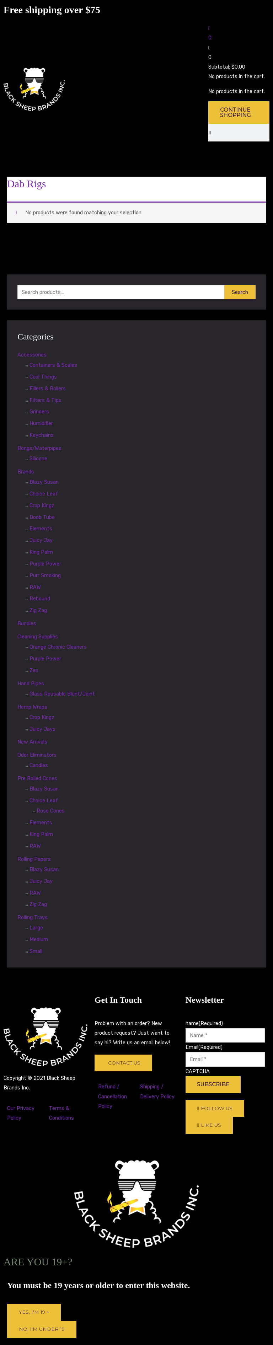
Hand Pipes (30, 683)
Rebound (40, 598)
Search (240, 292)
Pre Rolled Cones (37, 778)
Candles (39, 765)
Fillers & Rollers (48, 388)
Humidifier (41, 423)
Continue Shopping (235, 112)
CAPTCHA (198, 1071)
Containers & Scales (53, 365)
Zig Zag (38, 610)
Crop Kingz (42, 505)
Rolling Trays (32, 917)
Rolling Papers (34, 859)
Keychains (42, 435)
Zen (34, 670)
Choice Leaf (44, 494)
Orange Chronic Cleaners (58, 647)
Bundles (26, 623)
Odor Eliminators (37, 755)
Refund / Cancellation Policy (112, 1096)
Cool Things (43, 377)
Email (204, 1047)
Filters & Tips (45, 400)
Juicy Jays (42, 729)
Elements (41, 528)
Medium (39, 939)
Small (36, 951)
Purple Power (45, 564)
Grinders (39, 411)
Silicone (38, 458)
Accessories (32, 355)
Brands (25, 471)
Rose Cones (51, 811)
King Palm (41, 552)
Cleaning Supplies (37, 636)
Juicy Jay (41, 540)
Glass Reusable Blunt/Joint (62, 694)
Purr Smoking (45, 575)
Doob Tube (42, 517)
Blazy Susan (44, 482)
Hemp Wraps (32, 707)
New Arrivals (32, 742)
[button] (238, 143)
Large (36, 928)
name (204, 1023)
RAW (35, 587)
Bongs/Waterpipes (39, 448)
